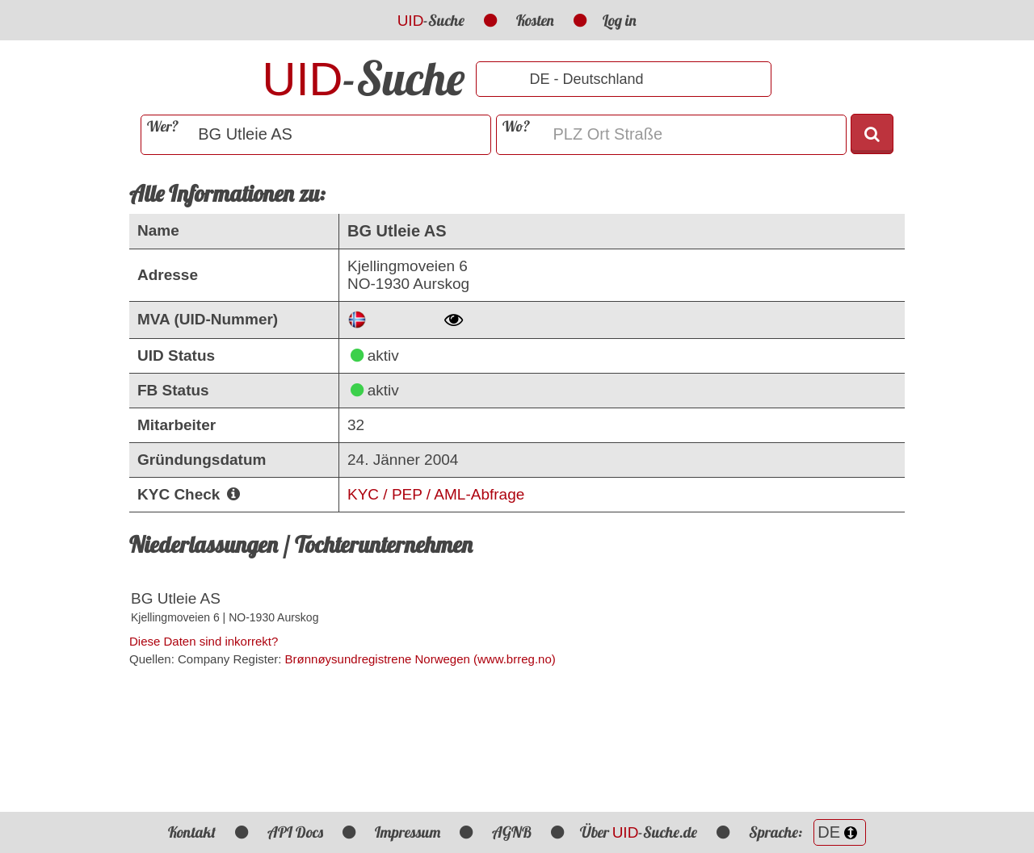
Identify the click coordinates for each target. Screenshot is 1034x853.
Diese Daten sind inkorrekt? (203, 641)
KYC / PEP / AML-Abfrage (435, 494)
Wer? (163, 126)
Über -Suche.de (639, 832)
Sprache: (807, 832)
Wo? (516, 126)
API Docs (295, 832)
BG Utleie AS (176, 598)
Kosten (535, 20)
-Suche (431, 20)
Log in (620, 20)
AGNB (512, 832)
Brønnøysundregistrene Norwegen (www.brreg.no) (420, 659)
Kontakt (192, 832)
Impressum (407, 832)
